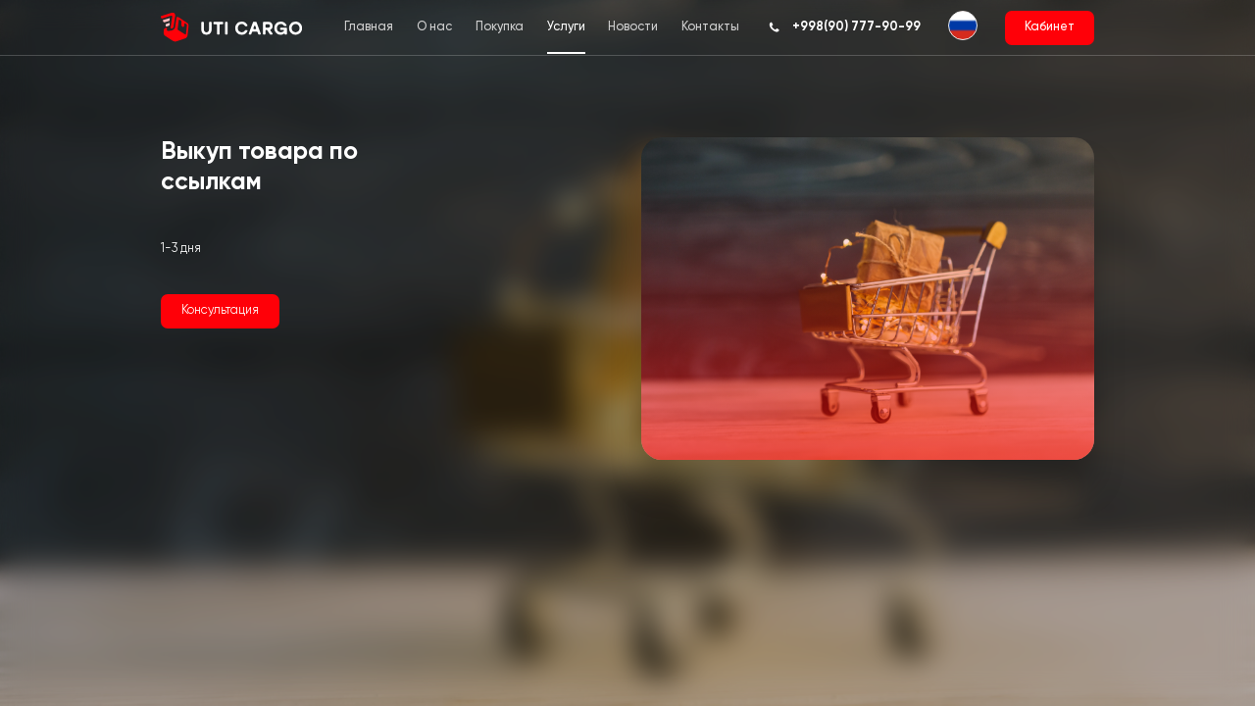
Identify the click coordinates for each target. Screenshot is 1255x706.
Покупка (500, 27)
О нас (434, 27)
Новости (633, 27)
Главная (368, 27)
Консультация (220, 310)
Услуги (566, 27)
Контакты (710, 27)
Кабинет (1050, 27)
